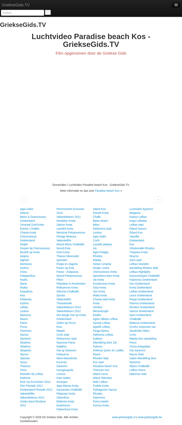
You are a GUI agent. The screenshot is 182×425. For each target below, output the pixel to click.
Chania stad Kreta (104, 299)
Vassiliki (134, 236)
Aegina (24, 256)
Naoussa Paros (65, 342)
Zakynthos (62, 397)
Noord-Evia (63, 248)
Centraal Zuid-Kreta (32, 224)
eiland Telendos (102, 377)
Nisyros (134, 256)
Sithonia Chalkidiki (67, 291)
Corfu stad (62, 334)
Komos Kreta (101, 405)
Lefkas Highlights (139, 271)
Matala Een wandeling (143, 338)
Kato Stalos (63, 377)
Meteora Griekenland (142, 322)
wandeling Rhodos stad (143, 267)
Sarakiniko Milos (139, 330)
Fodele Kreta (101, 385)
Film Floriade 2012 (31, 385)
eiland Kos (99, 209)
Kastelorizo (63, 405)
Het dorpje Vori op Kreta (71, 315)
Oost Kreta (63, 252)
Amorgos (61, 381)
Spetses (25, 358)
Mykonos (25, 315)
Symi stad (135, 260)
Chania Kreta (28, 232)
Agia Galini (26, 209)
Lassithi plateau (102, 244)
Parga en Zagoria (67, 264)
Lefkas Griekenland (141, 291)
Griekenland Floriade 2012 (36, 389)
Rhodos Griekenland (142, 307)
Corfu (96, 240)
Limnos (60, 374)
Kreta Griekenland (140, 287)
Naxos (24, 319)
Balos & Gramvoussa (33, 216)
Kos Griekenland (139, 283)
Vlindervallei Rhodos (142, 248)
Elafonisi (25, 377)
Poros (23, 326)
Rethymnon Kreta (67, 287)
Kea (22, 295)
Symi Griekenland (140, 315)
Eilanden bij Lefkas (31, 374)
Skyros (24, 354)
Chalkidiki (135, 319)
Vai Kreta (98, 279)
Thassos (25, 366)
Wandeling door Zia (105, 342)
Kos (131, 244)
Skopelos (25, 350)
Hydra (23, 279)
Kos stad (98, 362)
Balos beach (100, 220)
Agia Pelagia (100, 252)
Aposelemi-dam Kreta (106, 275)
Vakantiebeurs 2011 (68, 216)
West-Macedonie (66, 358)
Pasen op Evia (65, 267)
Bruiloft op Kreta (30, 252)
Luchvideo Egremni (141, 209)
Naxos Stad (136, 354)
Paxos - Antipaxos (67, 271)
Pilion (59, 279)
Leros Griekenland (140, 295)
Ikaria (23, 283)
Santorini (25, 338)
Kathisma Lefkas (103, 334)
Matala (60, 330)
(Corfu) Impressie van (142, 326)
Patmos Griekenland (141, 303)
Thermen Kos (101, 370)
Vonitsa (97, 307)
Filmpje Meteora (66, 236)
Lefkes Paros (137, 370)
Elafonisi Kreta (65, 401)
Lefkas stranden (139, 264)
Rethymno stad (102, 228)
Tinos (23, 370)
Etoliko (97, 315)
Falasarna (62, 354)
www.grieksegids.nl (124, 417)
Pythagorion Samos (105, 389)
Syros (23, 362)
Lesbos (24, 311)
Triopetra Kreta (138, 252)
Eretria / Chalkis (29, 228)
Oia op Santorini (66, 350)
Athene (24, 212)
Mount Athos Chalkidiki (70, 244)
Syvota (60, 295)
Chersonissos (28, 236)
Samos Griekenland (141, 311)
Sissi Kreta (99, 287)
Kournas (61, 362)
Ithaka (23, 287)
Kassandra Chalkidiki (69, 389)
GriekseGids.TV (16, 5)
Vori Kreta (99, 291)
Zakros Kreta (64, 224)
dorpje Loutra (101, 267)
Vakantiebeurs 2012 (68, 311)
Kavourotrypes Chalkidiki (144, 275)
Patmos (97, 346)
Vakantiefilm (27, 393)
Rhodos (97, 256)
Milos (96, 224)
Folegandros (27, 275)
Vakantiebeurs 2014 (68, 307)
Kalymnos (99, 397)
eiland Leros (100, 374)
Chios (23, 271)
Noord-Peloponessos (69, 275)
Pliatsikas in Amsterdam (71, 283)
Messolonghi (100, 311)
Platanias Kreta (65, 393)
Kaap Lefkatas (138, 220)
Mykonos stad (137, 374)
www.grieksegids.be (150, 417)
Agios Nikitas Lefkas (105, 319)
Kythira (24, 303)
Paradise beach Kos (107, 190)
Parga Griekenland (140, 299)
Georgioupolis (64, 370)
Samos (24, 334)
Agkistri (24, 260)
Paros (23, 322)
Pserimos (25, 330)
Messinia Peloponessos (70, 232)
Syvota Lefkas (101, 322)
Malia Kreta (100, 295)
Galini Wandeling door (142, 358)
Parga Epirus (101, 330)
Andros (24, 267)
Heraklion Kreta (66, 220)
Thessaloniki (64, 303)
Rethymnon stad (66, 338)
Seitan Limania (102, 264)
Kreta (96, 303)
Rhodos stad (100, 358)
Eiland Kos (136, 232)
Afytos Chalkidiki (139, 366)
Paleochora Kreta (67, 409)
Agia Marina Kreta (67, 385)
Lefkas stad (136, 224)
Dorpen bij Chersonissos (35, 248)
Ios (95, 248)
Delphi (24, 244)
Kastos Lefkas (138, 216)
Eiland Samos (137, 228)
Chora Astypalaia (139, 346)
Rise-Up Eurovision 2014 (35, 381)
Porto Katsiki (100, 401)
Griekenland (27, 220)
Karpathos (26, 291)
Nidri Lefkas (100, 381)
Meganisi (134, 212)
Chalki (97, 216)
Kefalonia (25, 299)
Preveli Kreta (101, 212)
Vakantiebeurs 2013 (32, 397)
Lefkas (24, 307)
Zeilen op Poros (66, 322)
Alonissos (26, 264)
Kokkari (97, 338)
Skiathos (25, 342)
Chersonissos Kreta (105, 271)
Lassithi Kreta (64, 228)
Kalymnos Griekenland (143, 279)
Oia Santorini (137, 350)
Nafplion (61, 346)
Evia (59, 326)
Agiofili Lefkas (101, 326)
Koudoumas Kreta (104, 283)
